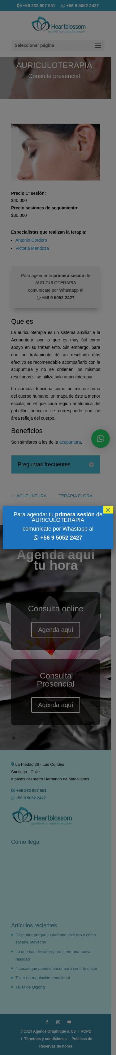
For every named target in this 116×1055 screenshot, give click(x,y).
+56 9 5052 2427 (61, 538)
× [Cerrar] (108, 510)
